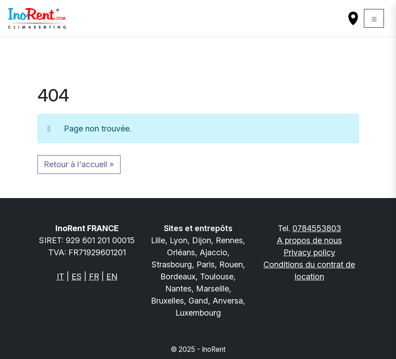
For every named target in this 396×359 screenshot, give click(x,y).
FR (94, 276)
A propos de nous (309, 240)
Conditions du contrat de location (309, 270)
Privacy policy (309, 252)
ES (76, 276)
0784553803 (316, 228)
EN (111, 276)
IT (60, 276)
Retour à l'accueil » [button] (79, 164)
